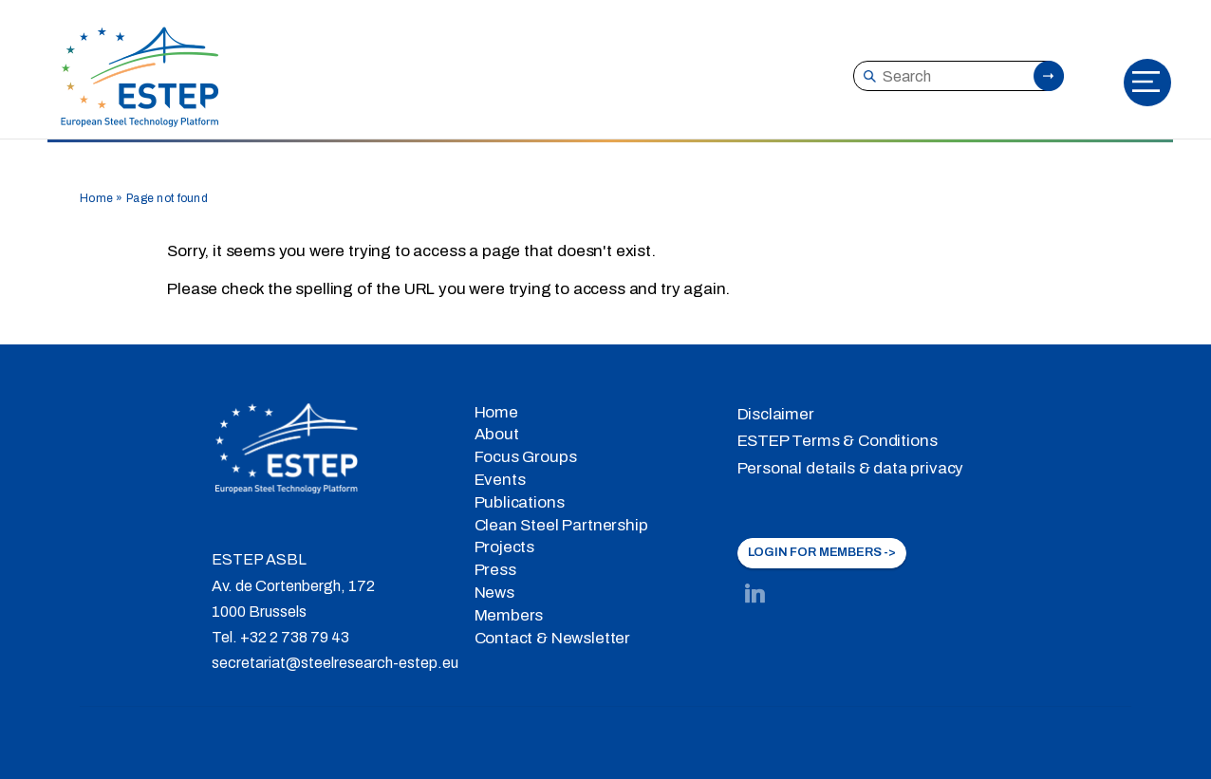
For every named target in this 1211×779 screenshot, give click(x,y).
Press (495, 570)
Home (96, 198)
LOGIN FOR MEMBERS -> (822, 552)
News (494, 593)
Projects (505, 547)
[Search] (957, 76)
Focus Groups (526, 457)
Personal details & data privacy (850, 468)
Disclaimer (775, 414)
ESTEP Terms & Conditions (837, 441)
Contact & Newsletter (553, 638)
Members (509, 615)
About (497, 434)
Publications (520, 502)
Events (500, 480)
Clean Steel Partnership (561, 525)
